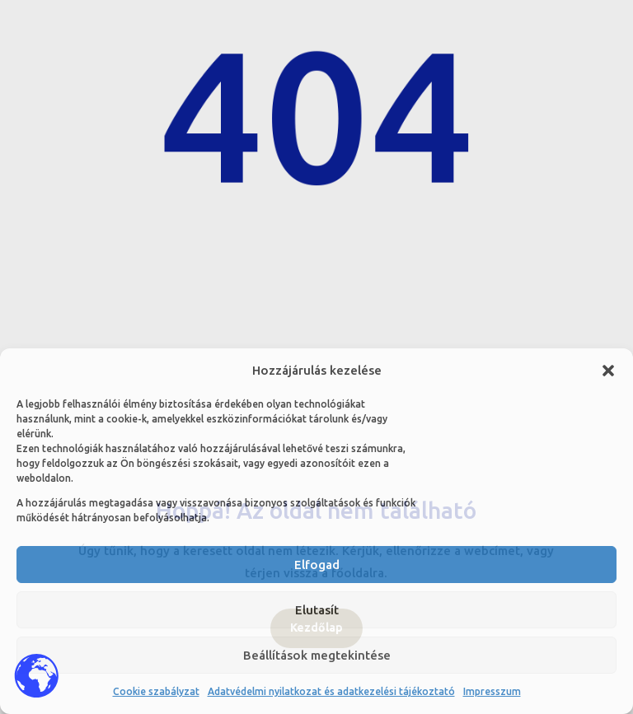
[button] (608, 370)
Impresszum (492, 691)
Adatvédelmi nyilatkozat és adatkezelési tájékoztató (331, 691)
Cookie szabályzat (156, 691)
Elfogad (317, 565)
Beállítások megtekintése (317, 655)
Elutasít (317, 610)
